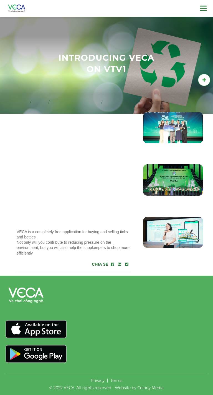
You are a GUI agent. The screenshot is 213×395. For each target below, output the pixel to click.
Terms (116, 380)
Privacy (98, 380)
